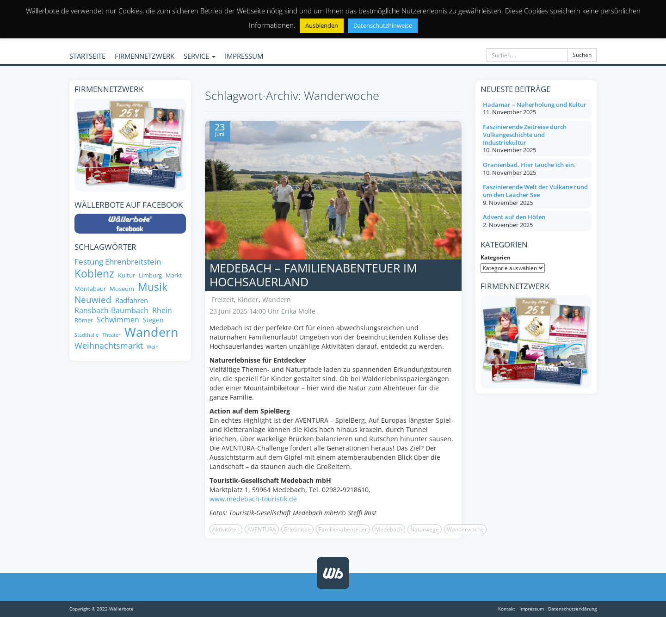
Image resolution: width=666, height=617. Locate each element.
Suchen (582, 55)
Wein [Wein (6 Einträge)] (153, 347)
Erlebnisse (297, 529)
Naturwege (424, 529)
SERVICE (200, 56)
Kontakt (506, 608)
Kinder (248, 299)
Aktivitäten (226, 529)
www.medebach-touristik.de (253, 498)
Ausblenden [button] (321, 25)
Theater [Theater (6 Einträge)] (111, 335)
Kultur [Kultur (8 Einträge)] (126, 275)
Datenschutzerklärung (572, 608)
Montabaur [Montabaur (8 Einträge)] (90, 289)
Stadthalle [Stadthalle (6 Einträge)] (86, 335)
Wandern (276, 299)
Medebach (388, 529)
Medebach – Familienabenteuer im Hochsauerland (313, 275)
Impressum (531, 608)
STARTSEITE (87, 56)
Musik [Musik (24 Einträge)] (152, 287)
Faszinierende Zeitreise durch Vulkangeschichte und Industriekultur (525, 134)
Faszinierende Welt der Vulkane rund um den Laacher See (535, 191)
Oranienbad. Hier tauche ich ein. (529, 164)
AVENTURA (261, 529)
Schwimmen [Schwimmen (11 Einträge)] (118, 319)
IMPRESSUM (244, 56)
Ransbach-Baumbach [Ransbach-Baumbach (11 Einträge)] (111, 310)
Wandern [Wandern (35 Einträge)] (151, 332)
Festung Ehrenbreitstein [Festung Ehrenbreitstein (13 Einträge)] (117, 261)
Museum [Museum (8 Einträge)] (122, 289)
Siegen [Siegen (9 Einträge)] (153, 320)
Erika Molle (298, 311)
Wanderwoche (465, 529)
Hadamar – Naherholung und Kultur (534, 104)
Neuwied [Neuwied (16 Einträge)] (92, 300)
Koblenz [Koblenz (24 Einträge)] (94, 274)
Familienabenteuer (343, 529)
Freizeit (222, 299)
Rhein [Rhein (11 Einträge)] (162, 310)
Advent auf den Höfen (514, 217)
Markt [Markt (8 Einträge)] (174, 275)
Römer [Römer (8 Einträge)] (83, 320)
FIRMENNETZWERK (144, 56)
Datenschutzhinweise (382, 25)
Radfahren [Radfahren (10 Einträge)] (131, 300)
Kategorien (496, 257)
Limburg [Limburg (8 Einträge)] (150, 275)
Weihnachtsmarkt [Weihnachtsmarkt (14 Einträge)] (108, 345)
